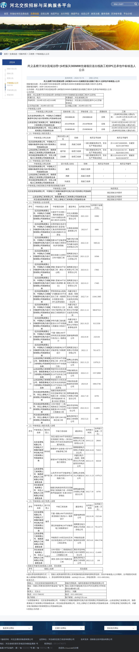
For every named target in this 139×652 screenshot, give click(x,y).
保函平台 (75, 13)
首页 (6, 13)
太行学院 (65, 13)
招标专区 (23, 54)
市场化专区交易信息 (19, 13)
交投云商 (45, 13)
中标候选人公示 (42, 54)
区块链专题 (116, 13)
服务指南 (105, 13)
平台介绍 (128, 13)
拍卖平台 (55, 13)
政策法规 (95, 13)
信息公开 (85, 13)
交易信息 (35, 13)
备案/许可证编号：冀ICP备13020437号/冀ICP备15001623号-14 (26, 648)
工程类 (31, 54)
